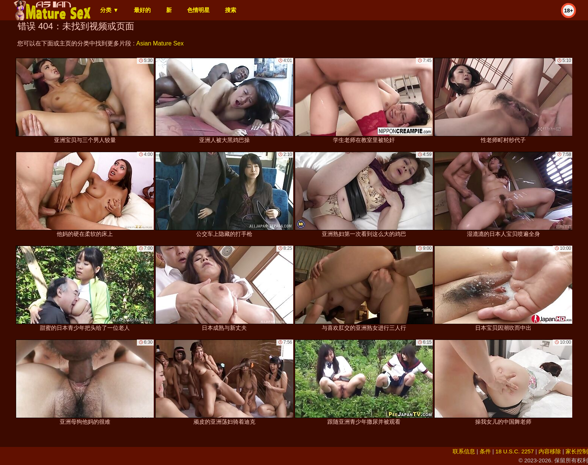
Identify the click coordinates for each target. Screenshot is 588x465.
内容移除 (549, 451)
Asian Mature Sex (159, 43)
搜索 (230, 10)
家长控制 (577, 451)
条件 (485, 451)
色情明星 (198, 10)
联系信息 (464, 451)
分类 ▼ (109, 10)
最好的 (142, 10)
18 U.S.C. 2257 (514, 451)
